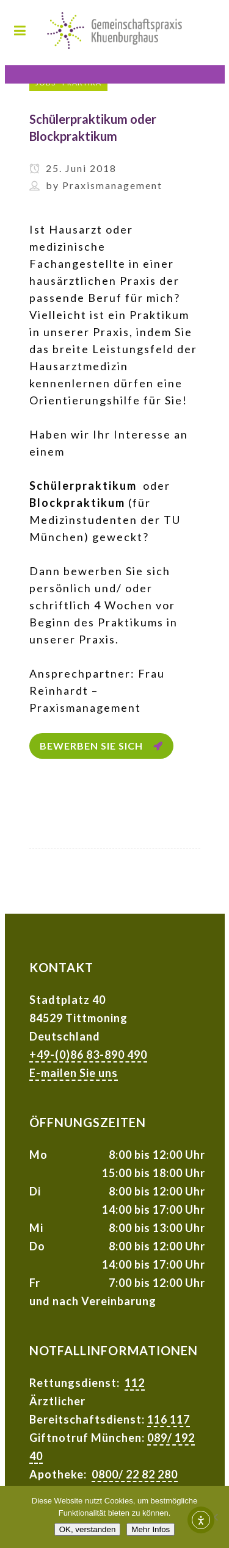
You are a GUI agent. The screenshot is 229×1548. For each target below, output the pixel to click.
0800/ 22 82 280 (135, 1474)
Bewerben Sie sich (101, 745)
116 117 (168, 1419)
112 (135, 1382)
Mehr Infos (150, 1529)
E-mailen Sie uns (73, 1073)
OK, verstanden (87, 1529)
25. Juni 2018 (73, 168)
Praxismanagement (112, 185)
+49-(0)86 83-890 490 (88, 1054)
